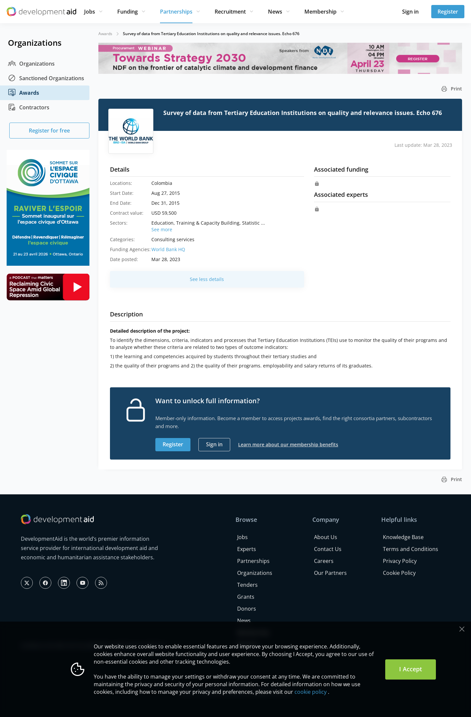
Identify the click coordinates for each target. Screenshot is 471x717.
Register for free (49, 130)
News (275, 11)
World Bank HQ (168, 249)
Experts (246, 549)
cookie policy (310, 691)
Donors (246, 608)
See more (161, 229)
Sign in (410, 11)
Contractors (28, 107)
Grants (245, 596)
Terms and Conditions (410, 549)
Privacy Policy (400, 561)
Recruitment (230, 11)
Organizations (31, 64)
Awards (23, 93)
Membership (320, 11)
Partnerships (176, 11)
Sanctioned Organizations (46, 78)
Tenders (247, 584)
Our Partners (330, 573)
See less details (207, 279)
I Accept (410, 669)
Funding (127, 11)
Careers (324, 561)
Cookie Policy (399, 573)
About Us (325, 537)
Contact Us (327, 549)
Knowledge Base (403, 537)
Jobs (89, 11)
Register (448, 11)
